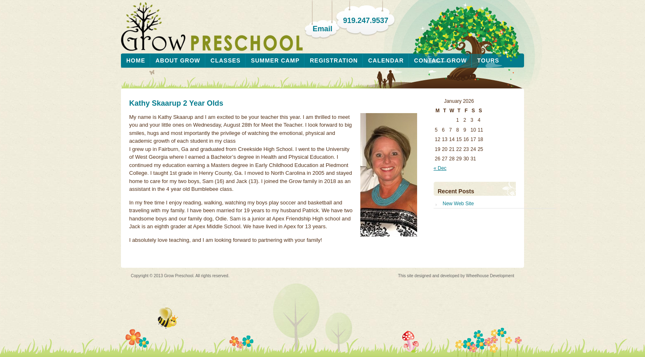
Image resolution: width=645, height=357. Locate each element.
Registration (334, 60)
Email (322, 29)
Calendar (386, 60)
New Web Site (458, 203)
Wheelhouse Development (490, 276)
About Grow (177, 60)
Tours (488, 60)
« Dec (440, 168)
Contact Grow (440, 60)
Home (135, 60)
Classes (226, 60)
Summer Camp (275, 60)
